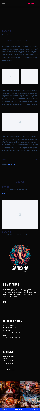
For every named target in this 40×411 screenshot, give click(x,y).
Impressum (16, 409)
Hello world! (6, 187)
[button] (4, 4)
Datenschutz (21, 409)
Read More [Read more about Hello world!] (3, 193)
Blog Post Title (6, 232)
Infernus (36, 409)
